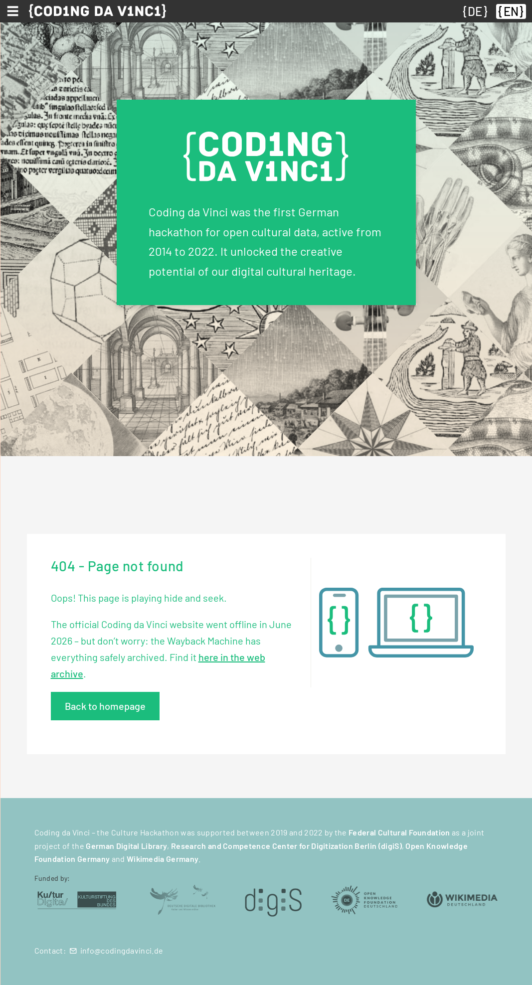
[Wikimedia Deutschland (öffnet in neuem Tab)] (462, 899)
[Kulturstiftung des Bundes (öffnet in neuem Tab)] (77, 899)
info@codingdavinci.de (122, 950)
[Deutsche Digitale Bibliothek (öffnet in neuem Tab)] (182, 899)
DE (475, 11)
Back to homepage (105, 706)
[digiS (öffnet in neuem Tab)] (273, 899)
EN (511, 11)
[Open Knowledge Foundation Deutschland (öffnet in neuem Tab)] (364, 899)
